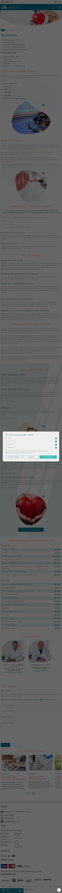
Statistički (11, 444)
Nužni (9, 438)
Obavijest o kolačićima (12, 452)
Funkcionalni (12, 441)
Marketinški (11, 447)
